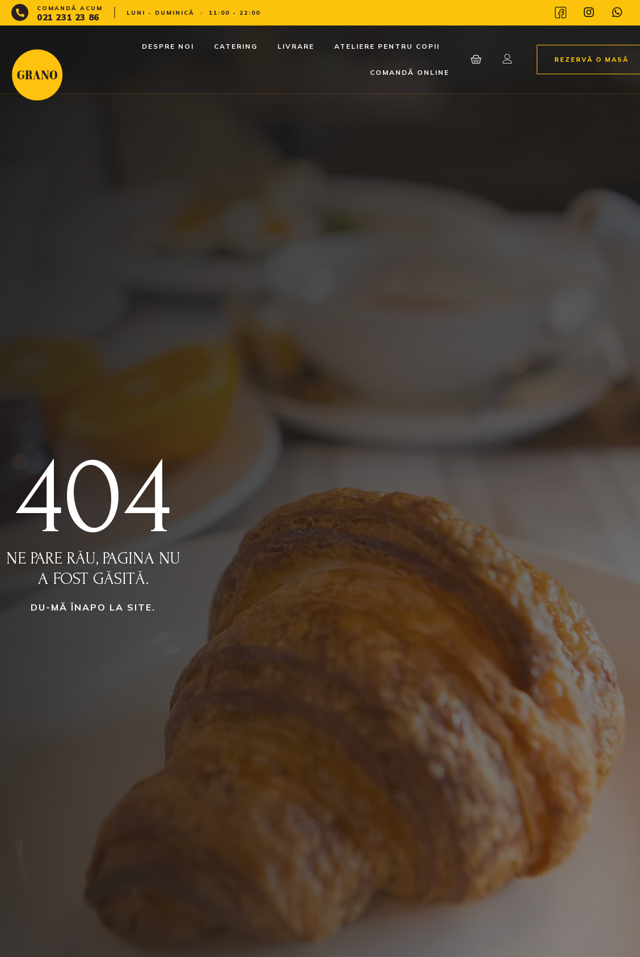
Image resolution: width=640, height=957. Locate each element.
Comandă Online (409, 72)
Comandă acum (70, 8)
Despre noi (168, 46)
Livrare (295, 46)
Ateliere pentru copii (387, 46)
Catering (236, 46)
